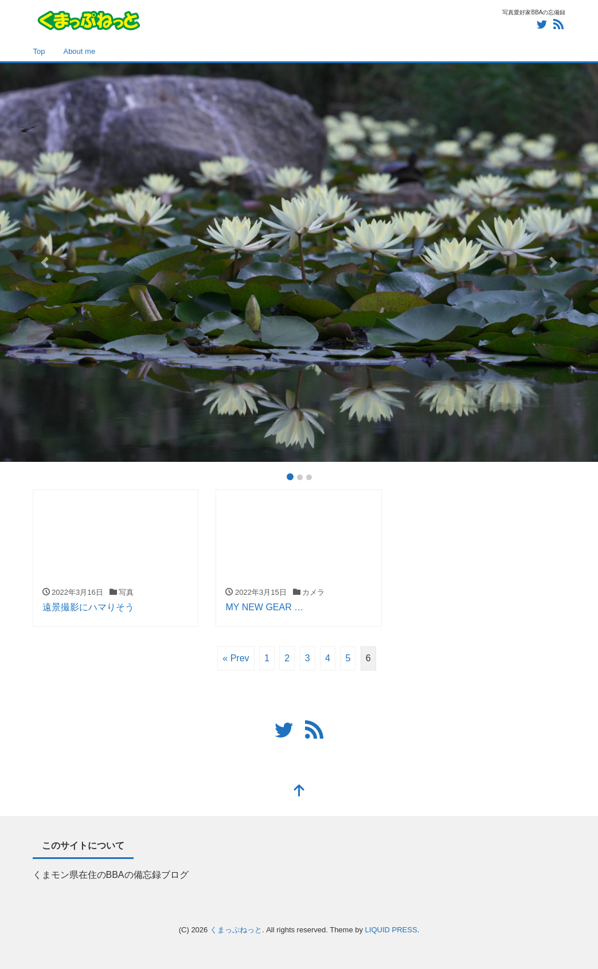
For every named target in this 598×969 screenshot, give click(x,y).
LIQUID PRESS (391, 929)
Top (39, 51)
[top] (299, 791)
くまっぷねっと (236, 929)
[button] (44, 262)
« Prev (235, 658)
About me (79, 51)
